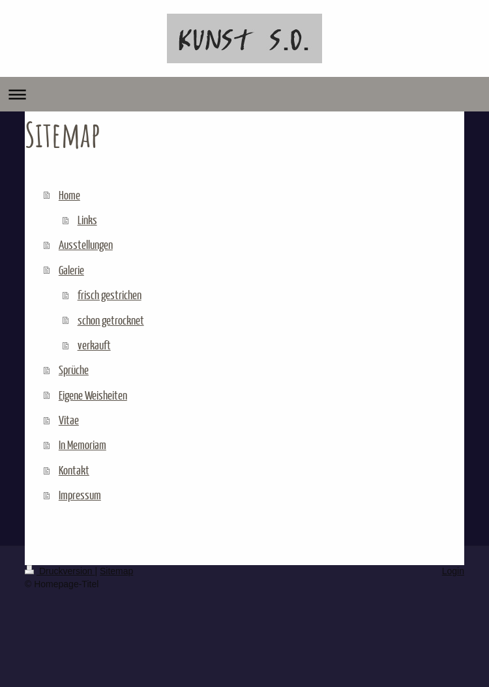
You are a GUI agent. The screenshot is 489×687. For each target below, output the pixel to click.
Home (69, 195)
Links (87, 219)
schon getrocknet (111, 320)
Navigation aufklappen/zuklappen (244, 94)
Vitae (69, 420)
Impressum (80, 495)
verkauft (94, 345)
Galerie (71, 270)
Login (453, 571)
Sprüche (74, 369)
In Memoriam (82, 444)
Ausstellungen (86, 244)
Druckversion (60, 571)
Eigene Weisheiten (93, 395)
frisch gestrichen (109, 294)
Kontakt (74, 470)
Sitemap (116, 571)
